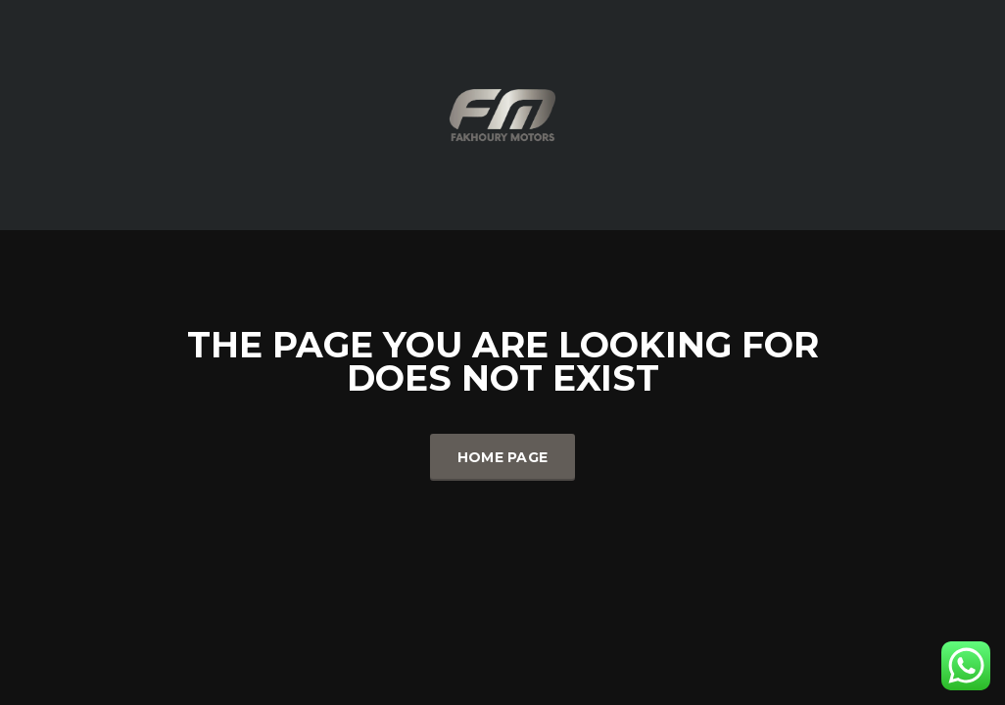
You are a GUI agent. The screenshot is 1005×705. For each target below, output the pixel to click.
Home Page (503, 457)
